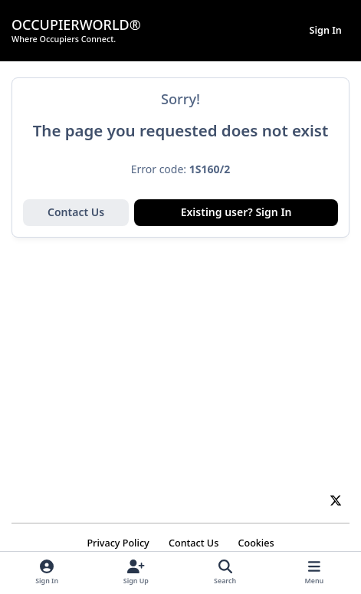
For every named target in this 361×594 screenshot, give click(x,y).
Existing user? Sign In (236, 212)
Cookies (256, 543)
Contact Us (76, 212)
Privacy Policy (118, 543)
